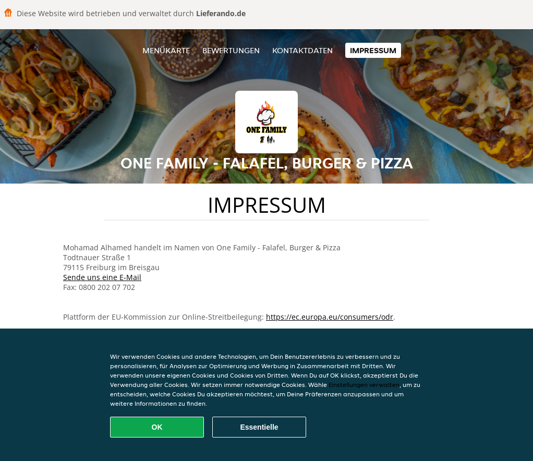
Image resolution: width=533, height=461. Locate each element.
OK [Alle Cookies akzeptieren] (157, 427)
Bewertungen (231, 50)
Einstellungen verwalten (364, 385)
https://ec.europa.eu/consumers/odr (329, 317)
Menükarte (166, 50)
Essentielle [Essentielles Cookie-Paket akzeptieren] (259, 427)
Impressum (373, 50)
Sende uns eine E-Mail (102, 277)
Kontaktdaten (302, 50)
